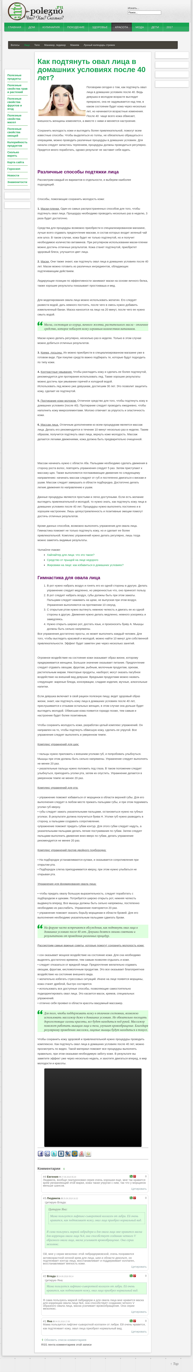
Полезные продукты (14, 77)
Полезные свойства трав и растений (17, 89)
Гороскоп (13, 168)
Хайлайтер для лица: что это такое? (70, 554)
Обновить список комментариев (65, 1339)
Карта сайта (15, 162)
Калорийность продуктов (17, 144)
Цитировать (139, 1188)
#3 (44, 1198)
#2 (44, 1276)
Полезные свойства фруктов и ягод (14, 103)
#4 (44, 1176)
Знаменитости (17, 182)
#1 (44, 1321)
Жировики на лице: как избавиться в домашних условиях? (85, 565)
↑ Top (174, 1364)
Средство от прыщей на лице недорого (72, 559)
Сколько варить (13, 154)
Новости (13, 175)
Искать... (133, 8)
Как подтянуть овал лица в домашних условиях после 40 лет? (92, 69)
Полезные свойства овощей (14, 132)
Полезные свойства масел (14, 119)
